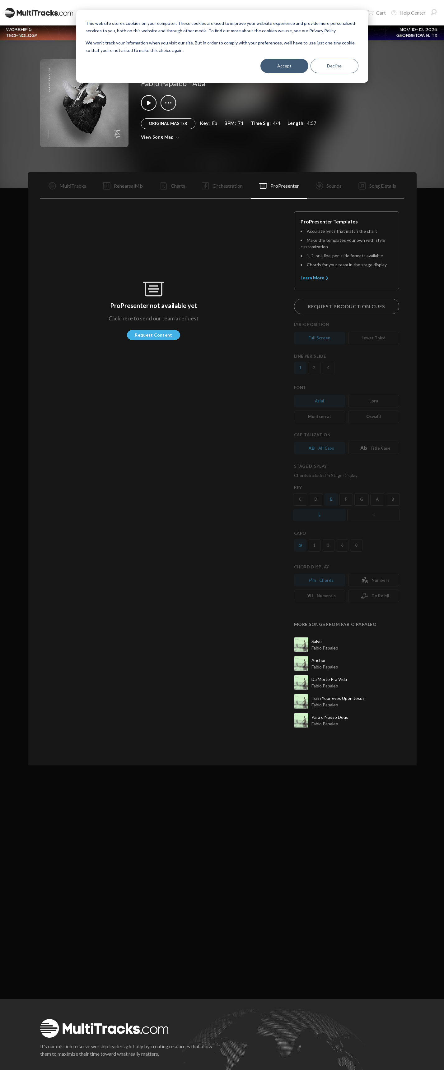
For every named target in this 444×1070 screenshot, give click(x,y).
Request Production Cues (346, 306)
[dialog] (222, 46)
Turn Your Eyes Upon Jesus (338, 698)
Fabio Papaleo (164, 83)
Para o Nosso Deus (329, 717)
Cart (376, 13)
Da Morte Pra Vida (329, 679)
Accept (284, 65)
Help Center (408, 13)
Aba (198, 83)
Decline (334, 65)
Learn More (315, 277)
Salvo (316, 641)
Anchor (318, 660)
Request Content (153, 335)
